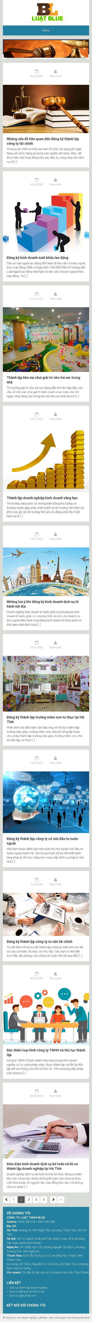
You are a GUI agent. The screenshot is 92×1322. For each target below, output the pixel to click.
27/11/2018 (36, 298)
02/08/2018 (36, 1096)
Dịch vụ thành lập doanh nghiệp (28, 1287)
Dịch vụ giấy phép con (23, 1295)
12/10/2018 (36, 884)
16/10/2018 (36, 763)
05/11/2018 (36, 647)
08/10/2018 (36, 978)
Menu (46, 30)
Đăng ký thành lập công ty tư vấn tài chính (39, 942)
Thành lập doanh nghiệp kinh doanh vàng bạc (42, 498)
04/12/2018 (36, 184)
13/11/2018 (36, 539)
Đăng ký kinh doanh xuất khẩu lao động (37, 258)
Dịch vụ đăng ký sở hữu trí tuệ (27, 1291)
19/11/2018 (36, 419)
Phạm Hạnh (56, 76)
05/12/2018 (36, 76)
